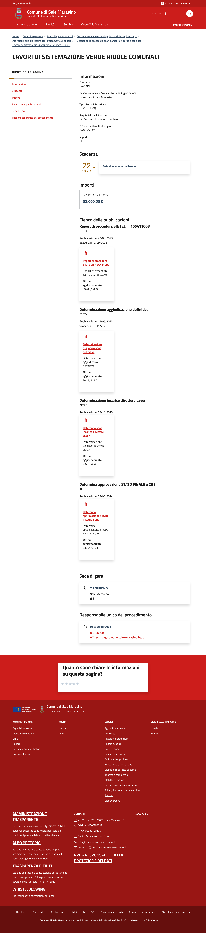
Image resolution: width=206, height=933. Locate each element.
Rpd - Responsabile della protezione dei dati (98, 858)
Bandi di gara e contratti (60, 36)
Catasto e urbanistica (116, 754)
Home (15, 36)
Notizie (62, 728)
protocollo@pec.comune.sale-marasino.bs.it (100, 847)
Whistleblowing (29, 889)
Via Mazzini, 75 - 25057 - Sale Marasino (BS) (103, 820)
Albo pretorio (27, 842)
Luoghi (154, 728)
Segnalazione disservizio (112, 912)
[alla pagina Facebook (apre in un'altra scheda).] (164, 13)
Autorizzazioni (112, 749)
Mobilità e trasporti (126, 779)
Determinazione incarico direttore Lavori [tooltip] (93, 432)
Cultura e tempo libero (117, 759)
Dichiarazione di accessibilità (64, 912)
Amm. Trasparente (33, 36)
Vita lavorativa (112, 801)
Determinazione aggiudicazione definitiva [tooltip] (92, 348)
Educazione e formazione (118, 764)
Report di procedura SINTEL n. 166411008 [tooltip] (96, 263)
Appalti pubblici (113, 744)
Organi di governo (22, 728)
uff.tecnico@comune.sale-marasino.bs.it (117, 637)
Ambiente (110, 733)
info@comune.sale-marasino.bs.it (94, 842)
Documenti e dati (22, 754)
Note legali (21, 912)
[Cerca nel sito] (189, 13)
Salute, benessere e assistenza (121, 785)
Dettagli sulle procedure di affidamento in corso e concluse (109, 41)
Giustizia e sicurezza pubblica (120, 770)
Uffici (15, 739)
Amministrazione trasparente (30, 816)
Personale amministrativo (26, 749)
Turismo (109, 795)
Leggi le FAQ (88, 912)
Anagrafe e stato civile (117, 739)
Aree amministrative (23, 733)
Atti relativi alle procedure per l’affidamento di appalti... (42, 41)
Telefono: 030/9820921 (89, 825)
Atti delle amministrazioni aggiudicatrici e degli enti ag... (107, 36)
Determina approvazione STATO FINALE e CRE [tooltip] (95, 516)
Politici (16, 744)
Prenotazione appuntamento (142, 912)
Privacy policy (38, 912)
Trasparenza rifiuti (32, 866)
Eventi (154, 733)
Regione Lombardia (22, 3)
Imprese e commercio (116, 775)
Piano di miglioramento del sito (176, 912)
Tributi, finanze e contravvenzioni (122, 790)
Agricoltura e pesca (115, 728)
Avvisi (62, 733)
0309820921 (98, 633)
